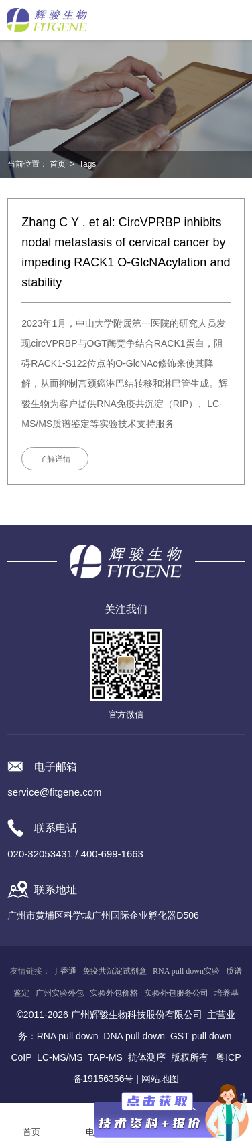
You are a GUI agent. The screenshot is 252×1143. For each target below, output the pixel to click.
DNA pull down (134, 1036)
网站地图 (160, 1078)
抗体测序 (147, 1057)
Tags (87, 164)
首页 (58, 164)
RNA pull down (68, 1036)
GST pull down (201, 1036)
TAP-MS (105, 1057)
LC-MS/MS (59, 1057)
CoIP (21, 1057)
